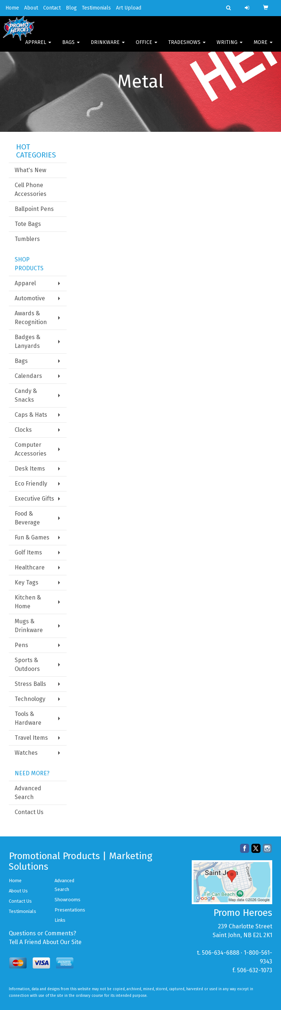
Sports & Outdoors (27, 664)
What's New (30, 170)
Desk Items (30, 468)
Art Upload (128, 8)
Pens (21, 645)
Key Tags (26, 582)
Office (146, 47)
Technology (30, 698)
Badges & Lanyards (27, 341)
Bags (71, 47)
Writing (230, 47)
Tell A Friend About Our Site (45, 942)
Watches (26, 752)
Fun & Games (32, 537)
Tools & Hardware (28, 718)
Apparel (38, 47)
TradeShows (187, 47)
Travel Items (31, 737)
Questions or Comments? (42, 933)
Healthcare (30, 567)
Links (60, 920)
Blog (71, 8)
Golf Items (28, 552)
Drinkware (108, 47)
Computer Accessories (30, 449)
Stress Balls (30, 683)
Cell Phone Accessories (30, 189)
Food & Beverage (27, 518)
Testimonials (96, 8)
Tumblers (27, 238)
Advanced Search (28, 793)
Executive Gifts (34, 498)
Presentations (70, 910)
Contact (52, 8)
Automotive (30, 298)
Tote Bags (28, 223)
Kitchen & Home (28, 602)
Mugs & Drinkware (29, 626)
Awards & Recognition (31, 318)
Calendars (28, 375)
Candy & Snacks (26, 395)
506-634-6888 (220, 952)
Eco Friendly (31, 483)
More (263, 47)
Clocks (23, 429)
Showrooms (67, 899)
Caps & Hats (31, 414)
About (31, 8)
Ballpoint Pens (34, 208)
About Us (18, 891)
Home (12, 8)
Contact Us (29, 812)
